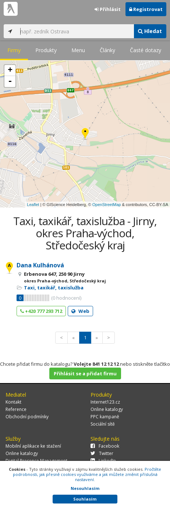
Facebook (105, 446)
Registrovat (146, 9)
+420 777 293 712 (41, 311)
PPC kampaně (105, 417)
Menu (78, 50)
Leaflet (33, 204)
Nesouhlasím (85, 488)
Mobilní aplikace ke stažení (33, 446)
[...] (75, 31)
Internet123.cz (105, 402)
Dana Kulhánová (40, 265)
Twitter (102, 453)
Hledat (150, 31)
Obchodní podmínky (27, 417)
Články (107, 50)
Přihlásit (108, 9)
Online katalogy (107, 409)
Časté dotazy (145, 50)
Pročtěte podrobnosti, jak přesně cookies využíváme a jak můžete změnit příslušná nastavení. (87, 474)
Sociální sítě (103, 424)
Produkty (46, 50)
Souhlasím (84, 499)
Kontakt (13, 402)
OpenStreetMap (106, 204)
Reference (16, 409)
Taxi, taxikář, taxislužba (54, 287)
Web (80, 311)
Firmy (14, 50)
